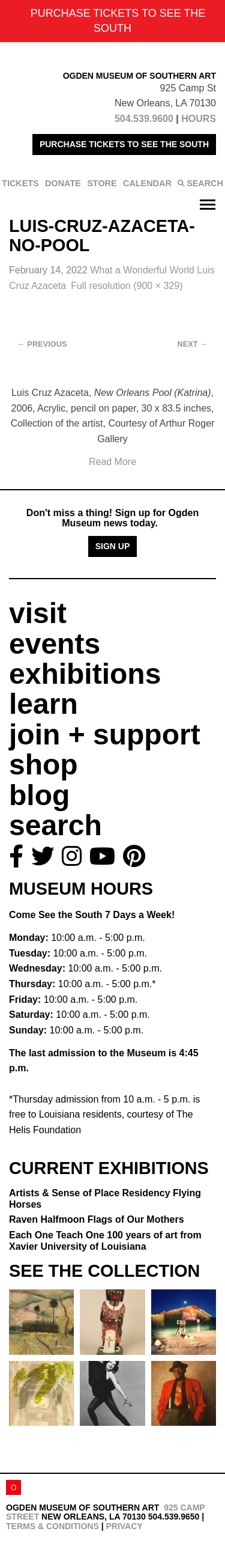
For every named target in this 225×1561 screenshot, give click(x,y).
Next (193, 343)
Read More (112, 462)
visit (38, 613)
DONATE (63, 183)
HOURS (198, 119)
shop (43, 764)
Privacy (124, 1526)
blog (39, 795)
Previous (42, 343)
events (54, 644)
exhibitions (85, 674)
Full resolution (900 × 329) (126, 286)
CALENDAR (147, 183)
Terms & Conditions (52, 1526)
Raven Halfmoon (96, 1219)
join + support (104, 734)
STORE (101, 183)
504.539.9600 (144, 119)
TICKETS (20, 183)
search (55, 825)
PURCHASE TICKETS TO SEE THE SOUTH (124, 144)
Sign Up (112, 546)
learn (43, 704)
